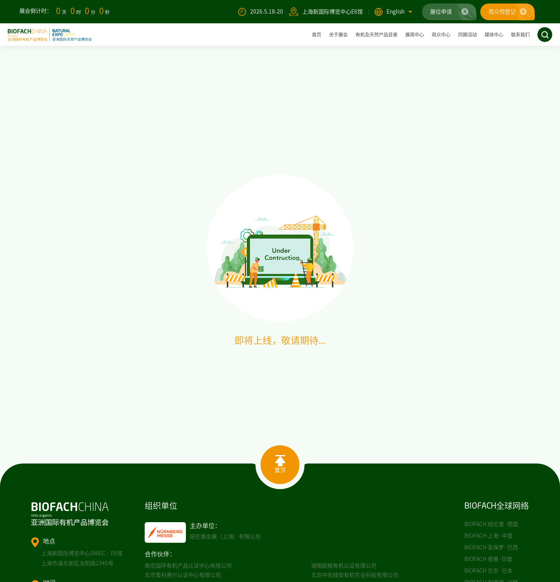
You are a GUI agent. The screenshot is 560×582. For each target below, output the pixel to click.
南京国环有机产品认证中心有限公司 (188, 565)
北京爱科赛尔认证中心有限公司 (183, 575)
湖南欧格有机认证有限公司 (343, 565)
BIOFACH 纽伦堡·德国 (491, 524)
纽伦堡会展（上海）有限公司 (225, 536)
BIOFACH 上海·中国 (488, 535)
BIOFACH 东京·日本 (488, 570)
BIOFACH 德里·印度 (488, 559)
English (399, 11)
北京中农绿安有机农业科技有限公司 (354, 575)
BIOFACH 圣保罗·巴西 (491, 547)
